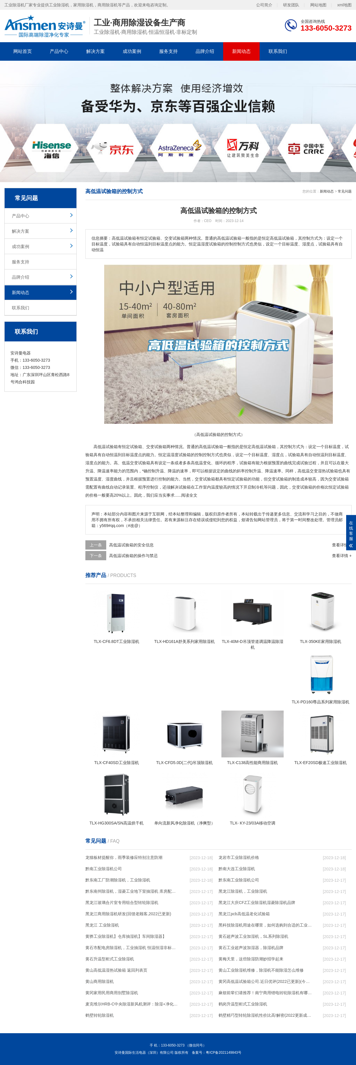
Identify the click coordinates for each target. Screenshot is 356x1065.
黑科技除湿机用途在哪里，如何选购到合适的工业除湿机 (265, 925)
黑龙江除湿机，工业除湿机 (243, 891)
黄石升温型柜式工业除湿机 (109, 959)
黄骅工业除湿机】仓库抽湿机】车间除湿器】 (125, 936)
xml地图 (344, 5)
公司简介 (264, 5)
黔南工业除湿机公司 (103, 868)
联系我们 (278, 51)
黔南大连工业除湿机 (237, 868)
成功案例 (132, 51)
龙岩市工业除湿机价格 (239, 857)
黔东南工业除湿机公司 (239, 880)
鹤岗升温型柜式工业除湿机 (243, 1004)
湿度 (174, 454)
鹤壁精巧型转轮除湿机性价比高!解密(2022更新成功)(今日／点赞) (265, 1015)
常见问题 (345, 191)
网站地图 (318, 5)
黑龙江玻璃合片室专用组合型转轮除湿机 (121, 902)
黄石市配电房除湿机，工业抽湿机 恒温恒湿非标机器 (132, 947)
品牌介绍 (205, 51)
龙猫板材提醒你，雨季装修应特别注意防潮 (123, 857)
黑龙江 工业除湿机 (102, 925)
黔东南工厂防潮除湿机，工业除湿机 (117, 880)
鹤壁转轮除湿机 (99, 1015)
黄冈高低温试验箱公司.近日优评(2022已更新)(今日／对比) (265, 981)
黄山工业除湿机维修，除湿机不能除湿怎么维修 (261, 970)
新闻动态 (241, 51)
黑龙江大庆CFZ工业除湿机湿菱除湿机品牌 (257, 902)
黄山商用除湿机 (99, 981)
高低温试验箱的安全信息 (131, 545)
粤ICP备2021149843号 (223, 1053)
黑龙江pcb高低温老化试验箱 (244, 913)
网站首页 (22, 51)
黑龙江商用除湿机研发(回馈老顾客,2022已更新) (128, 913)
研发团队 (291, 5)
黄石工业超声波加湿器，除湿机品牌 (251, 947)
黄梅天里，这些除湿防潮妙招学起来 (251, 959)
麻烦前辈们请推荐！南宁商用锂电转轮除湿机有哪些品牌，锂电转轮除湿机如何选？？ (265, 992)
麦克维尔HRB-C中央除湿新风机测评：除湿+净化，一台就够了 (132, 1004)
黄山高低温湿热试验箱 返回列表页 (116, 970)
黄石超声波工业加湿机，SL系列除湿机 (253, 936)
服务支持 (168, 51)
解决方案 (95, 51)
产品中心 (59, 51)
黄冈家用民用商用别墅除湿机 (111, 992)
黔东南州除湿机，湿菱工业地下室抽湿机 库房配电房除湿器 (132, 891)
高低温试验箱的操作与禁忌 (133, 555)
